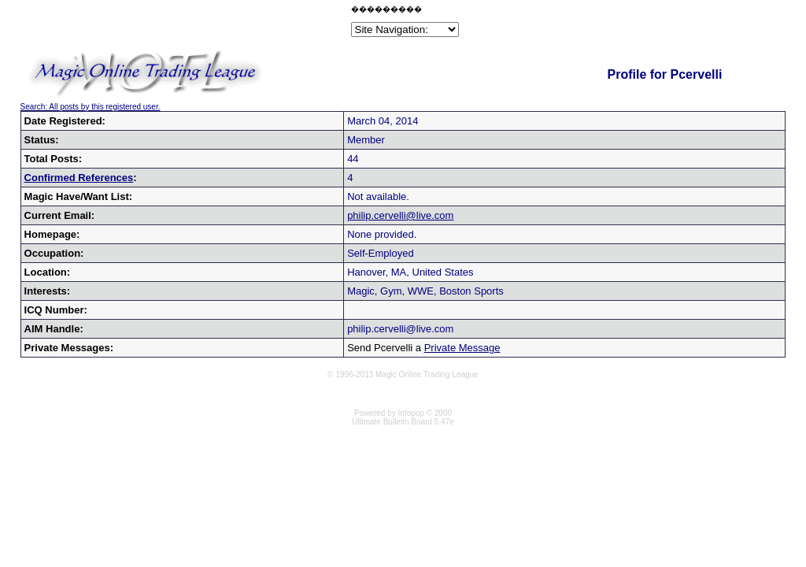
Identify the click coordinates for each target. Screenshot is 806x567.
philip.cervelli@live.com (400, 215)
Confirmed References (79, 177)
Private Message (462, 348)
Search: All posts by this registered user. (90, 106)
